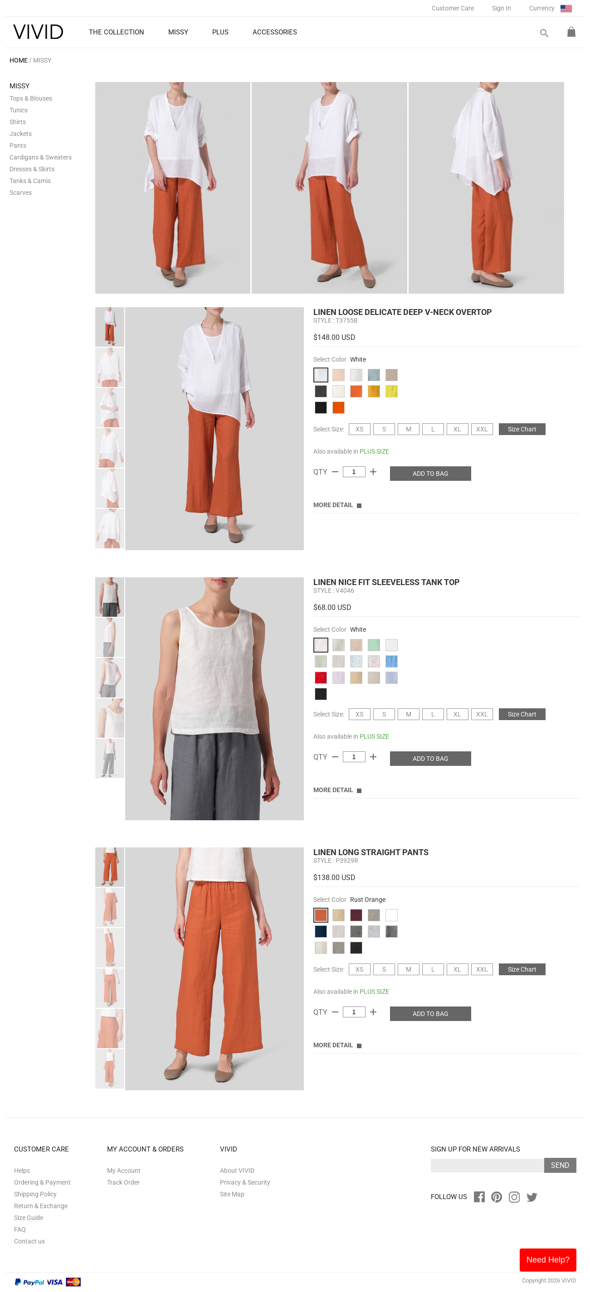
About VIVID (237, 1170)
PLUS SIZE (374, 451)
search (544, 33)
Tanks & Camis (30, 180)
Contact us (29, 1241)
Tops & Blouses (31, 98)
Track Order (123, 1182)
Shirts (18, 122)
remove (335, 471)
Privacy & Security (245, 1182)
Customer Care (453, 8)
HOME (19, 60)
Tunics (19, 110)
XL (457, 429)
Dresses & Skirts (32, 169)
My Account (124, 1170)
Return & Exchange (41, 1206)
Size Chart (522, 429)
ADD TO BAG (431, 473)
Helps (22, 1170)
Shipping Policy (35, 1194)
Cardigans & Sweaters (41, 157)
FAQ (20, 1229)
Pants (18, 145)
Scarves (21, 192)
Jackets (21, 133)
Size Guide (28, 1217)
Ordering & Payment (42, 1182)
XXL (482, 429)
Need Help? (548, 1259)
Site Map (232, 1194)
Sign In (501, 8)
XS (359, 429)
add (373, 471)
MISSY (42, 60)
